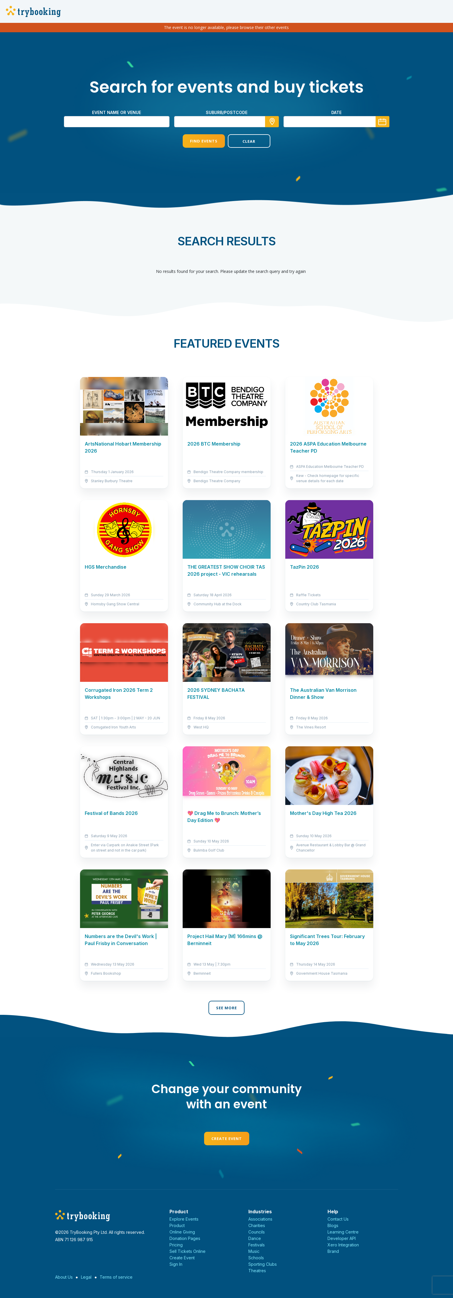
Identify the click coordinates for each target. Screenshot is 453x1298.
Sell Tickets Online (187, 1251)
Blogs (333, 1225)
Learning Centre (343, 1231)
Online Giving (182, 1231)
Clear (248, 141)
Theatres (257, 1270)
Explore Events (183, 1219)
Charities (256, 1225)
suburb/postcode (226, 112)
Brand (333, 1251)
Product (177, 1225)
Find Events (204, 141)
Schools (256, 1257)
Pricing (176, 1244)
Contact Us (338, 1219)
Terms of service (116, 1277)
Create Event (226, 1138)
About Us (64, 1277)
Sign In (175, 1264)
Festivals (256, 1244)
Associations (260, 1219)
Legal (86, 1277)
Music (253, 1251)
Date (336, 112)
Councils (256, 1231)
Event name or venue (116, 112)
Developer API (342, 1238)
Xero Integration (343, 1244)
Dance (254, 1238)
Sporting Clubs (262, 1264)
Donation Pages (184, 1238)
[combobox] (226, 121)
